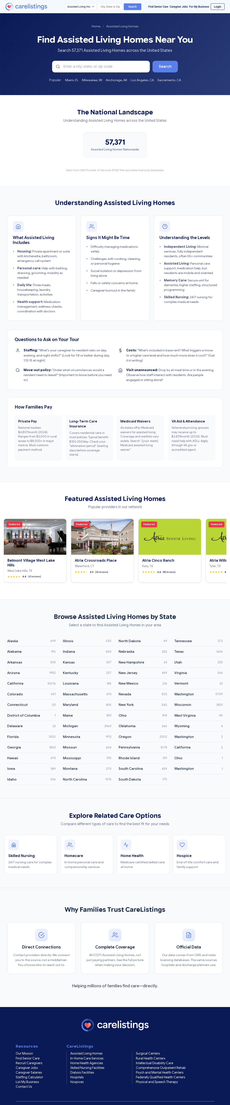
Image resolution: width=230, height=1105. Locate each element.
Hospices (77, 1071)
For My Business (199, 6)
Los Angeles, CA (142, 80)
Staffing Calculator (29, 1066)
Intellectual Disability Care (154, 1052)
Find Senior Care (158, 6)
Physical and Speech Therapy (157, 1071)
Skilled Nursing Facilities (87, 1057)
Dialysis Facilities (82, 1062)
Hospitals (77, 1066)
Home (96, 26)
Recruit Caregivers (29, 1052)
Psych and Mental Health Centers (160, 1062)
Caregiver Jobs (179, 6)
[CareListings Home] (39, 7)
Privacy (48, 1096)
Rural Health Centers (150, 1047)
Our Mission (24, 1043)
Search (132, 6)
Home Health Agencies (86, 1052)
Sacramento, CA (169, 80)
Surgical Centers (148, 1043)
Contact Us (24, 1076)
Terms (33, 1096)
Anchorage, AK (116, 80)
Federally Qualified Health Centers (160, 1066)
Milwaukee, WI (92, 80)
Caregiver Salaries (29, 1062)
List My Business (27, 1071)
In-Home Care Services (87, 1047)
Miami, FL (71, 80)
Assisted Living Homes (86, 1043)
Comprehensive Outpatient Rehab (161, 1057)
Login (217, 6)
